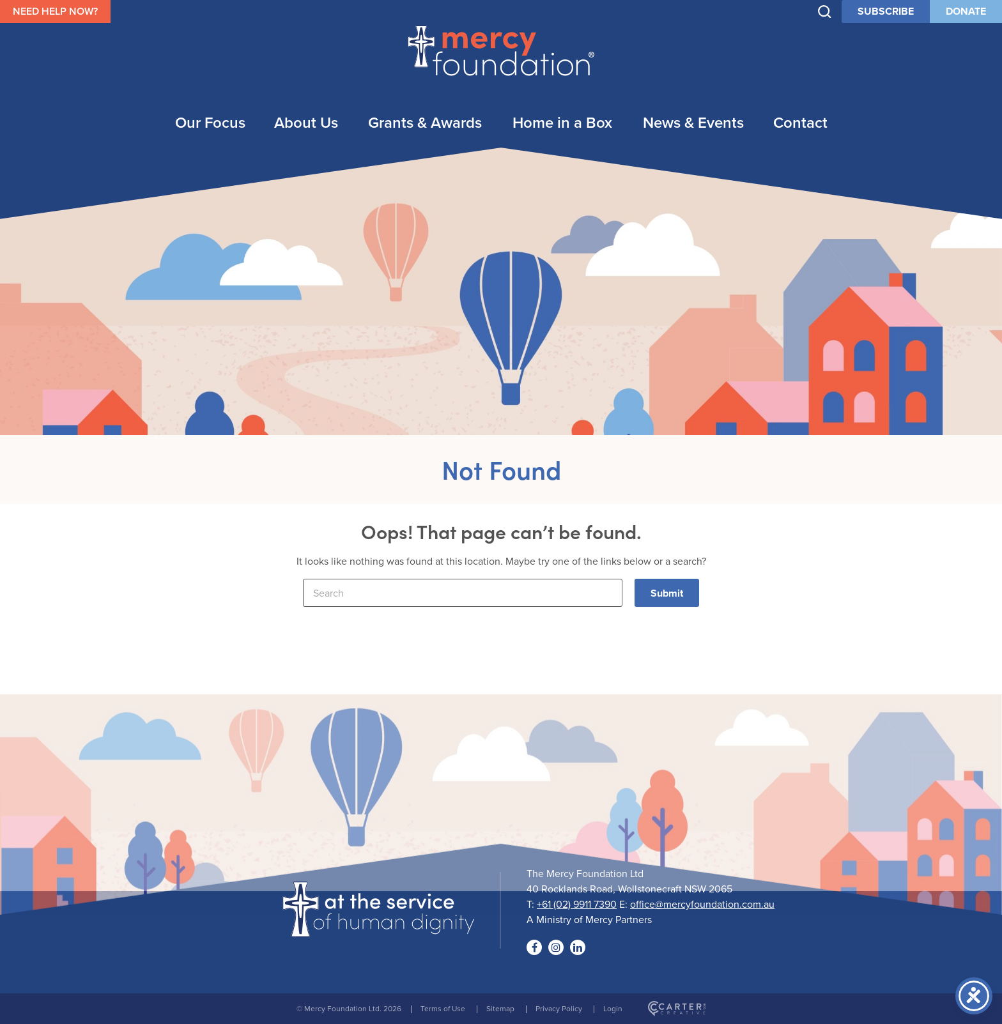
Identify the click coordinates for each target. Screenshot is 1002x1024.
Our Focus (210, 122)
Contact (800, 122)
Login (612, 1008)
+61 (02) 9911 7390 (577, 904)
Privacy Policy (559, 1008)
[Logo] (378, 929)
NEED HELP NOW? (55, 11)
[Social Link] (534, 947)
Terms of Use (442, 1008)
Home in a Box (562, 122)
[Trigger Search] (824, 11)
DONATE (966, 11)
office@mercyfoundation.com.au (702, 904)
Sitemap (500, 1008)
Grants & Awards (425, 122)
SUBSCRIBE (886, 11)
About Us (306, 122)
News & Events (693, 122)
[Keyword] (462, 593)
